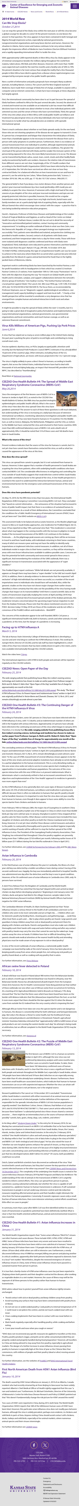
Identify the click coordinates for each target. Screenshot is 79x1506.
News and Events (36, 12)
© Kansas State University (51, 1498)
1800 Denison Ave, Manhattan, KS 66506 (39, 1458)
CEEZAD (39, 1452)
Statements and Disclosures (52, 1484)
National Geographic (23, 376)
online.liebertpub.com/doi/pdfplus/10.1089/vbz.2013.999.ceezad (29, 690)
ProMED (43, 1361)
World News (50, 12)
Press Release (32, 960)
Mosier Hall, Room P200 (39, 1455)
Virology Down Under (27, 1123)
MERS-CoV (41, 516)
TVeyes (24, 654)
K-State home (8, 12)
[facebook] (34, 1445)
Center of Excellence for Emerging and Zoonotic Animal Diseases (36, 6)
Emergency (47, 1481)
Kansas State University (9, 1)
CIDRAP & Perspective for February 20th (43, 847)
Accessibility (47, 1487)
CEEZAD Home (22, 12)
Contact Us (47, 1478)
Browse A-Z (73, 1)
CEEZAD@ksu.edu (58, 1461)
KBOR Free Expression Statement (54, 1494)
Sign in (66, 1)
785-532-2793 (19, 1461)
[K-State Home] (4, 6)
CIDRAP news (31, 1427)
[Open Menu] (75, 6)
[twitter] (45, 1445)
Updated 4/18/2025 (49, 1501)
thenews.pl (31, 1035)
